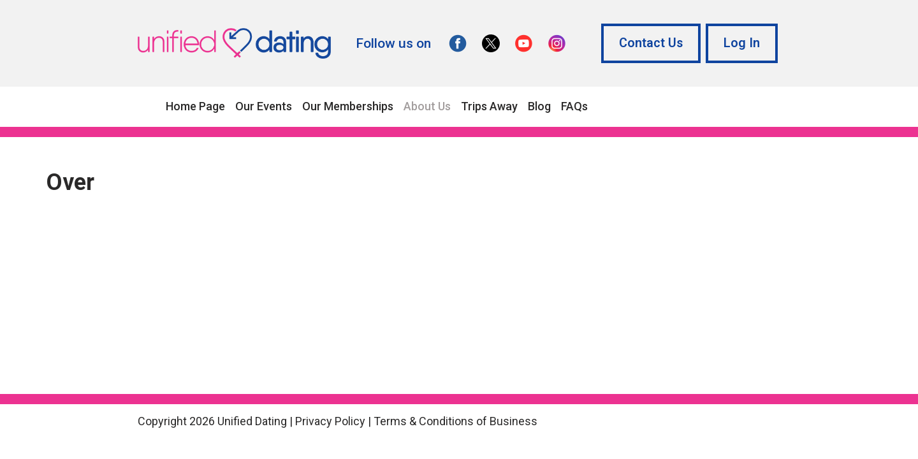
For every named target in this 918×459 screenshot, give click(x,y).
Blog (539, 106)
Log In (742, 43)
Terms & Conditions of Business (455, 421)
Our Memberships (347, 106)
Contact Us (651, 43)
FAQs (574, 106)
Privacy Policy (330, 421)
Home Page (195, 106)
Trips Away (489, 106)
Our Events (263, 106)
